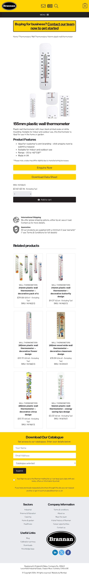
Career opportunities (61, 524)
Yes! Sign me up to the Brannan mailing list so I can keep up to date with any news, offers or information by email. (45, 480)
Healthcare (28, 524)
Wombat (63, 573)
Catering (28, 517)
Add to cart (46, 199)
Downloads (28, 545)
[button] (43, 14)
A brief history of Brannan (61, 520)
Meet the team (61, 517)
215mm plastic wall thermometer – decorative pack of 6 (28, 290)
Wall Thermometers (39, 37)
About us (61, 513)
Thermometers (25, 37)
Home (15, 37)
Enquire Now (44, 167)
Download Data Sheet (44, 176)
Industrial (28, 510)
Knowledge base (28, 549)
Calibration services (27, 542)
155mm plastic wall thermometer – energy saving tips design (61, 409)
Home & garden (28, 520)
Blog (28, 538)
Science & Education (28, 513)
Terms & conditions (61, 510)
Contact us (61, 527)
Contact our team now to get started (52, 26)
